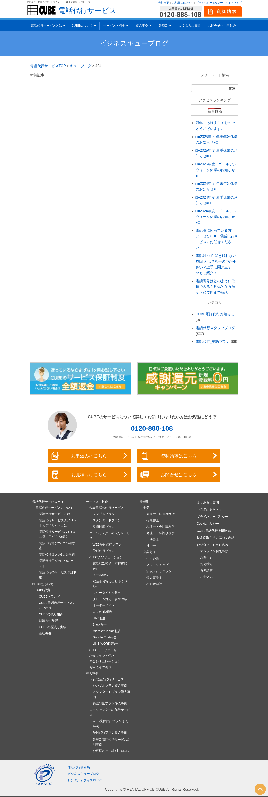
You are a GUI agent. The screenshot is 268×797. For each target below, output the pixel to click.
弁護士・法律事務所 (160, 514)
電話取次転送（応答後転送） (110, 566)
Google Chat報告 (105, 637)
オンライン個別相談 (214, 551)
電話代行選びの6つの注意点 (57, 545)
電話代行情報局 (79, 767)
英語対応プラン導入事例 (110, 703)
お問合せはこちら (179, 474)
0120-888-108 (152, 428)
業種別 (165, 25)
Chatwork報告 (102, 612)
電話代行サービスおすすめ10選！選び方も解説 (58, 534)
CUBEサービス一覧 (103, 650)
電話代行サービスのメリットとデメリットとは (58, 522)
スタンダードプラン (107, 520)
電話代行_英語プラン (213, 341)
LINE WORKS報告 (106, 643)
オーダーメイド (104, 605)
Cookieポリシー (208, 523)
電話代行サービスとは (48, 25)
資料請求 (206, 570)
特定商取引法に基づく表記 (215, 537)
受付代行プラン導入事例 (110, 732)
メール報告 (100, 575)
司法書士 (152, 539)
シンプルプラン (104, 514)
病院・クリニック (159, 571)
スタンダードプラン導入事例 (111, 694)
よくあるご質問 (190, 25)
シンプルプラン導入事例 (110, 685)
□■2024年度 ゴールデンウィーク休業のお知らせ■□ (216, 216)
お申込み (206, 577)
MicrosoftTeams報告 (107, 631)
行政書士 (152, 520)
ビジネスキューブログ (134, 43)
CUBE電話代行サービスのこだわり (57, 605)
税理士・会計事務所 (160, 526)
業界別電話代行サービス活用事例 (111, 742)
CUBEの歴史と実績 (52, 627)
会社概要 (163, 2)
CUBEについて (84, 25)
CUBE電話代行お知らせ (215, 314)
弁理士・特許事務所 (160, 533)
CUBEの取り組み (51, 614)
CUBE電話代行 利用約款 (214, 531)
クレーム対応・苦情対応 (110, 599)
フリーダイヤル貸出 (107, 592)
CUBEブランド (49, 596)
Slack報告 (100, 624)
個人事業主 (154, 577)
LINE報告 (99, 618)
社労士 (151, 546)
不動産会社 (154, 584)
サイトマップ (233, 2)
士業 (146, 507)
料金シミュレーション (105, 661)
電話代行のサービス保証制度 (58, 574)
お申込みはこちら (89, 455)
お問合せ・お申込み (222, 25)
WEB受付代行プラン (107, 544)
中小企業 (152, 558)
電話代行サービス (87, 11)
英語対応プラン (104, 526)
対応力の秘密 (48, 620)
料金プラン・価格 (101, 655)
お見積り (206, 564)
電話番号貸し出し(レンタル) (110, 583)
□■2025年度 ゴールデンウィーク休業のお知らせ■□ (216, 169)
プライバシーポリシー (209, 2)
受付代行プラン (104, 550)
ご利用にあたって (182, 2)
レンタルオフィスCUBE (85, 780)
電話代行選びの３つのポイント (58, 563)
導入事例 (143, 25)
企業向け (149, 552)
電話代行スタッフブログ (215, 328)
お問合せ (206, 557)
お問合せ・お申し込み (212, 545)
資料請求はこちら (179, 455)
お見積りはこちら (89, 474)
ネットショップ (157, 565)
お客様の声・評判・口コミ (111, 751)
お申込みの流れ (100, 667)
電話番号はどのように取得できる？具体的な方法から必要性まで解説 (215, 286)
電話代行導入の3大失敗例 (57, 554)
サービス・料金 (115, 25)
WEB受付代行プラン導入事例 (110, 723)
